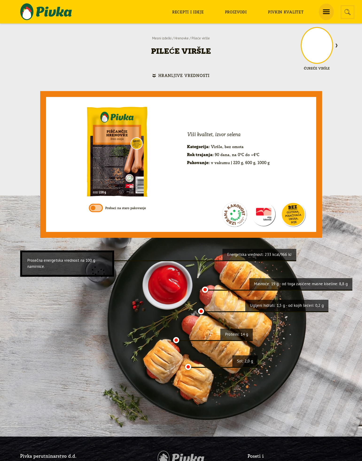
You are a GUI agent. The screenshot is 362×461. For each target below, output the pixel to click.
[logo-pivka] (46, 11)
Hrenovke (182, 38)
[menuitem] (188, 11)
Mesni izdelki (161, 38)
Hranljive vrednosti (184, 75)
